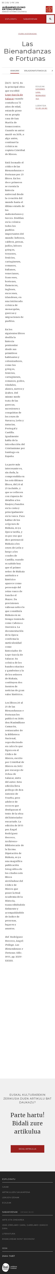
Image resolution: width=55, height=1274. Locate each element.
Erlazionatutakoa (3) (35, 70)
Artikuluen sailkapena (16, 1192)
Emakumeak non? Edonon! (18, 1239)
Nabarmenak (30, 19)
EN (17, 3)
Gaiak (5, 1187)
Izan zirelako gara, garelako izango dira (25, 1227)
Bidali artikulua (27, 1149)
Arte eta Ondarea (13, 1220)
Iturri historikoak (27, 34)
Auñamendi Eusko (14, 9)
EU (8, 3)
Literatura (8, 1233)
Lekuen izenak (11, 1197)
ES (3, 3)
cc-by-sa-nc (41, 108)
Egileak (6, 1203)
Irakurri (14, 70)
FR (13, 3)
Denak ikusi (27, 1212)
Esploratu (11, 19)
